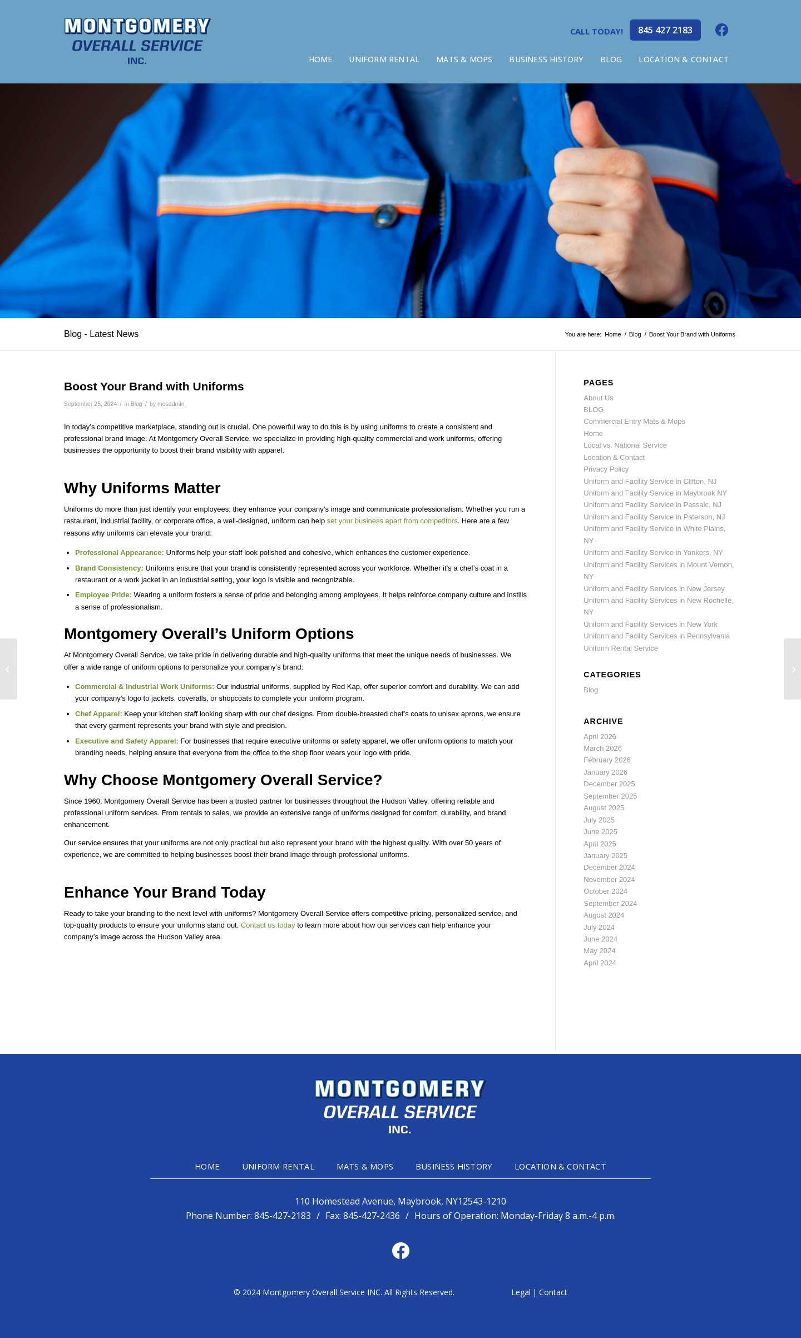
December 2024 (609, 867)
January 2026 (605, 772)
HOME (207, 1166)
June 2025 (600, 831)
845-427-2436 (371, 1216)
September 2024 (610, 903)
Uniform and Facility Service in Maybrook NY (655, 493)
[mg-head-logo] (137, 41)
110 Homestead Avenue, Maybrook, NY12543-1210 (400, 1201)
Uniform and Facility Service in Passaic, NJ (652, 504)
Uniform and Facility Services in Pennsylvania (657, 636)
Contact (553, 1292)
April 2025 (600, 844)
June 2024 (600, 939)
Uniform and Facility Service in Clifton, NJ (650, 481)
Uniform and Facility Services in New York (651, 624)
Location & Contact (614, 457)
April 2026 (600, 736)
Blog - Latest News (101, 334)
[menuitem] (321, 59)
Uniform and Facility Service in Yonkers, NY (653, 552)
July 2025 (599, 820)
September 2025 (610, 796)
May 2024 (599, 950)
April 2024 (600, 963)
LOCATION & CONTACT (560, 1166)
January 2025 (605, 855)
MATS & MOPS (365, 1166)
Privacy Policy (606, 469)
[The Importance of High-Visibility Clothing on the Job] (792, 669)
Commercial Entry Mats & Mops (634, 421)
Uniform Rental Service (621, 648)
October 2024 (605, 891)
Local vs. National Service (625, 445)
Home (593, 433)
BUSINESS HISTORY (454, 1166)
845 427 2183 (665, 30)
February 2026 (607, 760)
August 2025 (604, 808)
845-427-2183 (282, 1216)
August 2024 (604, 915)
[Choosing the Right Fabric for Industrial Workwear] (8, 669)
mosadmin (171, 403)
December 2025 (609, 784)
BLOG (594, 409)
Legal (521, 1292)
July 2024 (599, 927)
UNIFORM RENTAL (278, 1166)
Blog (136, 403)
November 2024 (609, 879)
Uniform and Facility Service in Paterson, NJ (654, 517)
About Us (598, 398)
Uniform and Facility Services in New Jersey (654, 588)
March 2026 (603, 748)
